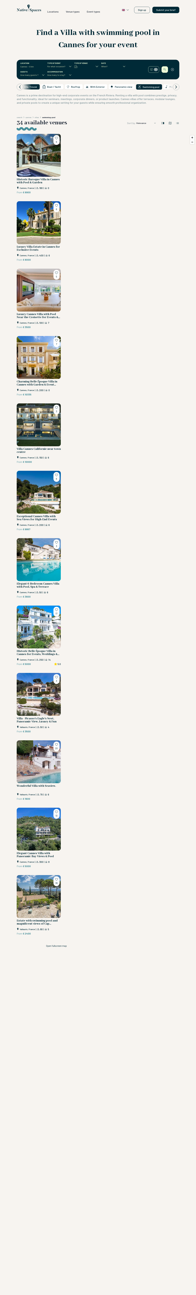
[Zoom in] (192, 137)
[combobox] (30, 66)
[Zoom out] (192, 142)
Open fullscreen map (56, 945)
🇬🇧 (125, 9)
